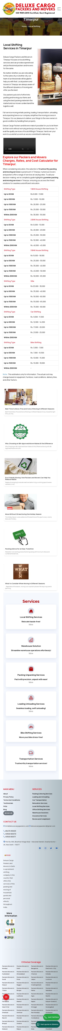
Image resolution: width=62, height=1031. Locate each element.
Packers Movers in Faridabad (8, 1000)
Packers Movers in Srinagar (37, 1005)
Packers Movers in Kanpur (8, 984)
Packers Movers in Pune (22, 978)
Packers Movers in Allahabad (51, 1011)
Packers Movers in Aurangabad (51, 1005)
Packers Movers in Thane (8, 989)
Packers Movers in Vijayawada (37, 1022)
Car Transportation (39, 800)
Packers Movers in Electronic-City (51, 967)
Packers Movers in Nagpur (22, 984)
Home (25, 26)
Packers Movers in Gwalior (22, 1022)
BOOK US (8, 813)
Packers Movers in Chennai (37, 973)
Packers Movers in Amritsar (22, 1011)
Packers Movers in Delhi (22, 967)
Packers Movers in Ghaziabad (8, 994)
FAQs (5, 806)
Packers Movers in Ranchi (8, 1016)
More (31, 624)
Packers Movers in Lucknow (51, 978)
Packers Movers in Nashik (51, 994)
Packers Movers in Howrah (22, 1016)
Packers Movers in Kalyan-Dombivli (51, 1000)
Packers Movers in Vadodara (51, 989)
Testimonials (8, 803)
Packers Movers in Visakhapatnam (37, 984)
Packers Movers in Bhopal (22, 989)
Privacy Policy (8, 797)
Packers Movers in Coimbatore (37, 1016)
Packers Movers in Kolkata (51, 973)
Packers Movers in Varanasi (22, 1005)
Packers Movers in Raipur (22, 1027)
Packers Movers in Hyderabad (8, 973)
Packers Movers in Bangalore (37, 967)
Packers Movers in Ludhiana (22, 994)
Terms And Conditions (11, 800)
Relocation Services (39, 803)
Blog (5, 809)
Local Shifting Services (40, 806)
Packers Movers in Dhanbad (8, 1011)
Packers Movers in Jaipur (37, 978)
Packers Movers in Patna (37, 989)
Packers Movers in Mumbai (8, 967)
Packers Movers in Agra (37, 994)
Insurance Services (39, 816)
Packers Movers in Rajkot (37, 1000)
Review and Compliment (41, 819)
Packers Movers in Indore (51, 984)
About (5, 794)
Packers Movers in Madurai (8, 1027)
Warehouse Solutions (40, 813)
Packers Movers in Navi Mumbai (37, 1011)
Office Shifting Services (41, 809)
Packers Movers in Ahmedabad (22, 973)
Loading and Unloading (40, 797)
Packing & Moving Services (42, 794)
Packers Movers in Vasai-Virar (8, 1005)
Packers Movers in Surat (8, 978)
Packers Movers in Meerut (22, 1000)
